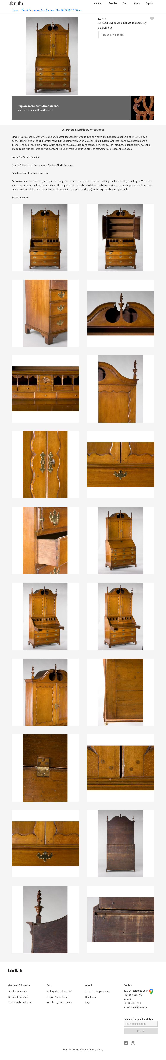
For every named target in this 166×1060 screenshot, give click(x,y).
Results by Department (59, 1002)
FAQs (88, 1002)
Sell (125, 3)
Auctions (98, 3)
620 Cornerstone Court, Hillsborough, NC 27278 (136, 994)
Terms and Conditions (19, 1002)
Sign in (149, 3)
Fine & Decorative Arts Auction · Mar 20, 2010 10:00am (51, 10)
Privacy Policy (96, 1049)
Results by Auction (18, 996)
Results (113, 3)
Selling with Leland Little (60, 991)
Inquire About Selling (58, 996)
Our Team (90, 996)
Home (15, 10)
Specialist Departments (98, 991)
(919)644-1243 (132, 1002)
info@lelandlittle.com (135, 1006)
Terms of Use (79, 1049)
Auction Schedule (17, 991)
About (136, 3)
